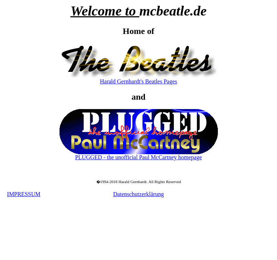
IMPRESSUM (23, 194)
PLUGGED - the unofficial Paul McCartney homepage (138, 157)
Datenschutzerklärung (138, 194)
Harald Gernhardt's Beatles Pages (138, 81)
